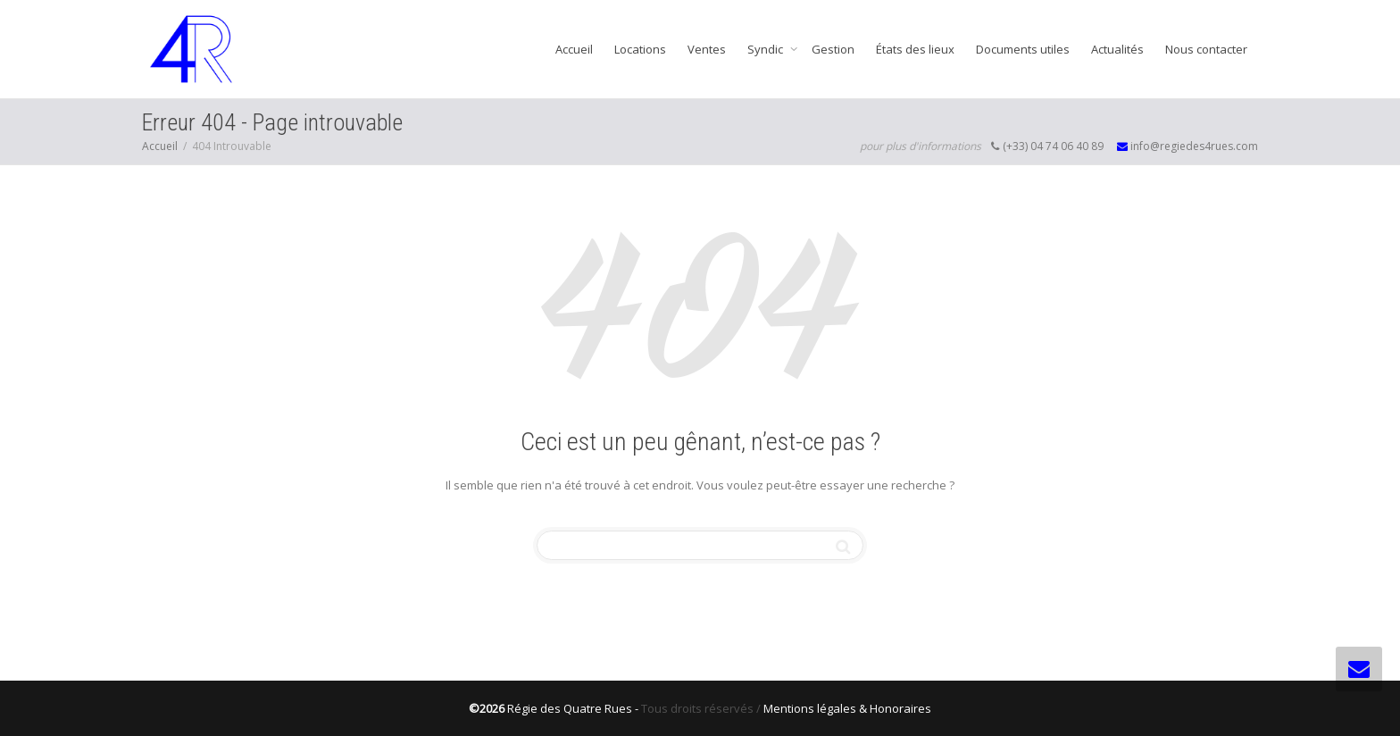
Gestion (833, 49)
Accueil (574, 49)
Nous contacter (1206, 49)
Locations (640, 49)
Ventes (707, 49)
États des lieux (915, 49)
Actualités (1117, 49)
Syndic (766, 49)
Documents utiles (1023, 49)
